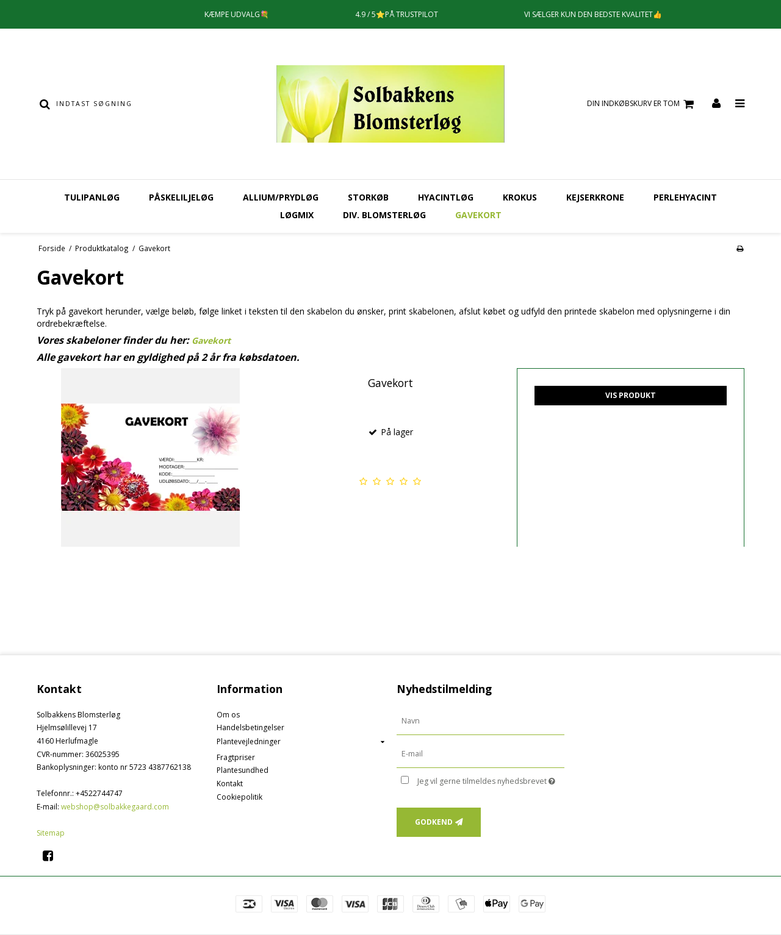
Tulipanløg (92, 197)
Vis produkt (630, 395)
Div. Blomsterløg (384, 215)
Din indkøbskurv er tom (642, 104)
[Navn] (480, 721)
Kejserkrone (595, 197)
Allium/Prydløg (281, 197)
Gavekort (478, 215)
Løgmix (297, 215)
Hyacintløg (445, 197)
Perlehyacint (685, 197)
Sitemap (51, 833)
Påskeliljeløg (181, 197)
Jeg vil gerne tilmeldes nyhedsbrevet (490, 779)
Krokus (520, 197)
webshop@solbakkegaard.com (115, 807)
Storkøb (368, 197)
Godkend (434, 822)
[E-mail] (480, 753)
